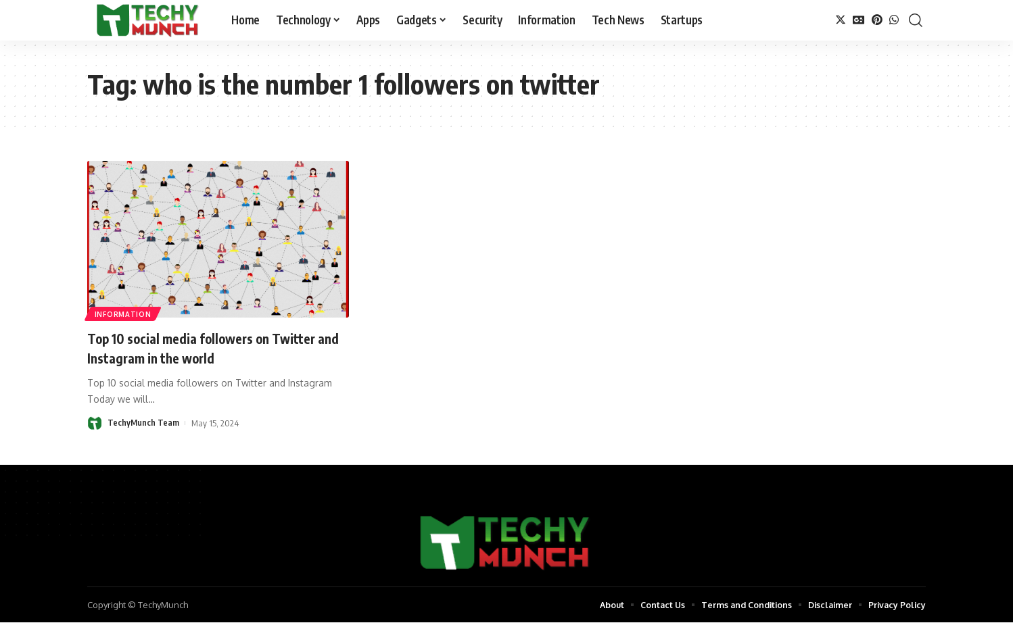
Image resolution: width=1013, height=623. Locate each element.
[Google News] (858, 20)
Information (123, 313)
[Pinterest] (877, 20)
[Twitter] (840, 20)
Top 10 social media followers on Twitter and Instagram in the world (216, 347)
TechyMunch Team (144, 423)
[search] (915, 20)
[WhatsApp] (894, 20)
